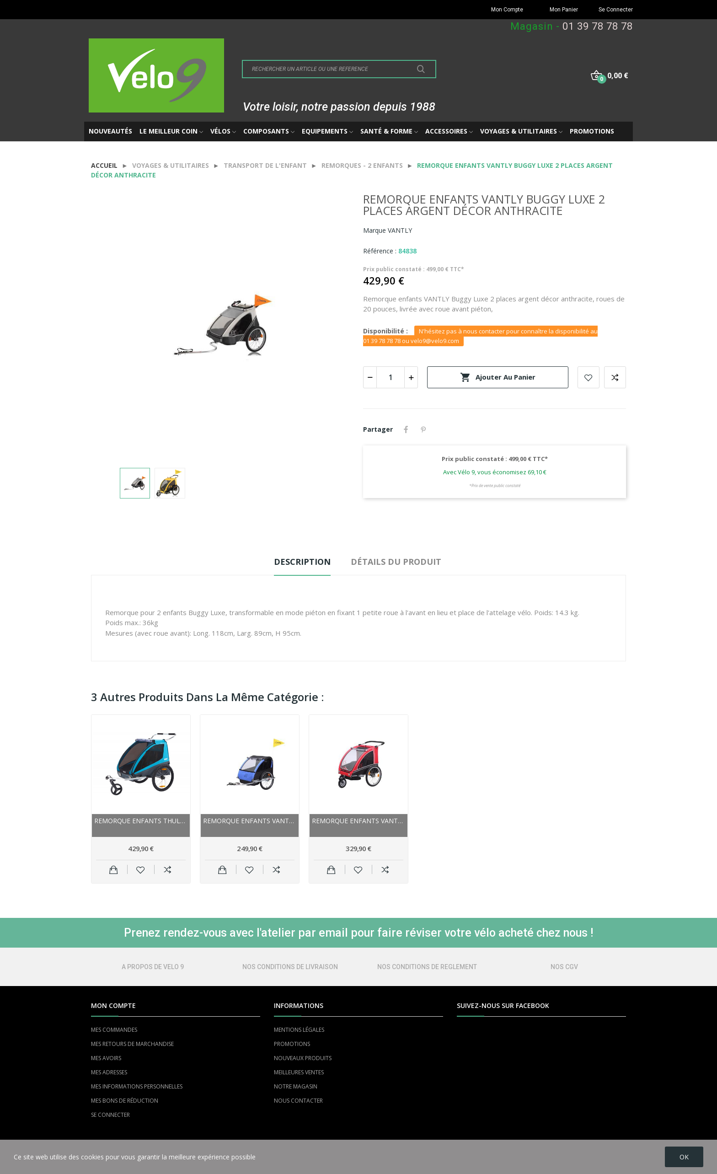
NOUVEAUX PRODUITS (303, 1058)
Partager (406, 429)
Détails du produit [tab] (396, 561)
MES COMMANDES (114, 1030)
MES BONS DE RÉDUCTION (124, 1100)
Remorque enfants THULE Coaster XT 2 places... (140, 820)
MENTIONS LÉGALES (299, 1030)
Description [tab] (302, 561)
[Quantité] (390, 377)
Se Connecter (616, 9)
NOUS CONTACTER (298, 1100)
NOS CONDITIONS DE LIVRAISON (290, 966)
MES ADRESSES (109, 1072)
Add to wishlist (588, 377)
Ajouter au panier (497, 377)
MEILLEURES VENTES (299, 1072)
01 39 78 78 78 (597, 26)
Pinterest (423, 429)
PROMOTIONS (292, 1044)
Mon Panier (564, 9)
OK (684, 1157)
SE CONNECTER (110, 1115)
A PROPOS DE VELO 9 (153, 966)
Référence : (379, 251)
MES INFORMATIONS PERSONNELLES (136, 1086)
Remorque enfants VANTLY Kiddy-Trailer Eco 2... (249, 820)
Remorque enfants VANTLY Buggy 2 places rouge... (358, 820)
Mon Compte (507, 9)
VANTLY (400, 230)
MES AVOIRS (106, 1058)
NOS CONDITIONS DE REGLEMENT (427, 966)
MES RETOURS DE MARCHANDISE (132, 1044)
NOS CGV (564, 966)
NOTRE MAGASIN (295, 1086)
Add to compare (615, 377)
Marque (374, 230)
